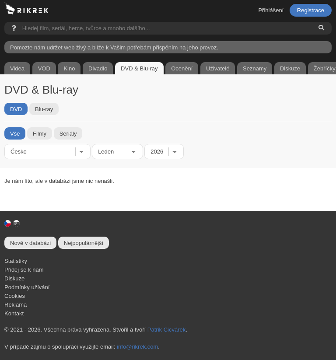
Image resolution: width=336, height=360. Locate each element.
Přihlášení (271, 10)
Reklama (15, 304)
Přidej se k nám (24, 269)
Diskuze (14, 278)
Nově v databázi (30, 243)
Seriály (68, 133)
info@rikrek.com (137, 346)
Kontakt (14, 313)
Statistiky (15, 261)
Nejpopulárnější (83, 243)
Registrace (310, 10)
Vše (15, 133)
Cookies (14, 296)
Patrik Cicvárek (166, 329)
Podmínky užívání (26, 287)
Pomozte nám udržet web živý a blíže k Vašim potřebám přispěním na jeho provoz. (114, 47)
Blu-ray (44, 108)
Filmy (39, 133)
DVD (16, 108)
